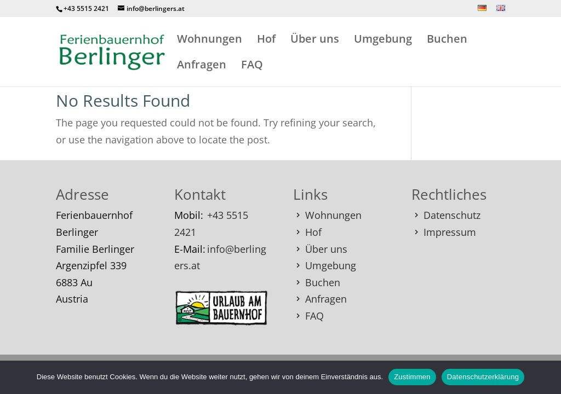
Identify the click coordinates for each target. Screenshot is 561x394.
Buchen (447, 40)
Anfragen (201, 66)
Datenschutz (451, 215)
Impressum (449, 232)
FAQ (252, 66)
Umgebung (383, 40)
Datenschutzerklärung (483, 377)
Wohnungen (209, 40)
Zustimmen (412, 377)
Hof (266, 40)
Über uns (314, 40)
